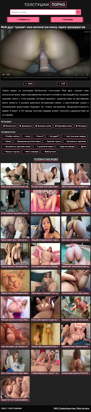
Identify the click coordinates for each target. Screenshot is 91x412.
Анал (26, 136)
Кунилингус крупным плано (17, 146)
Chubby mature (11, 136)
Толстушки (45, 4)
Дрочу (82, 146)
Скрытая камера (66, 146)
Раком (7, 141)
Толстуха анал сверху (74, 136)
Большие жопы (43, 126)
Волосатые (9, 126)
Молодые (81, 126)
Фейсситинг (49, 152)
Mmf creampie (30, 152)
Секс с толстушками (11, 408)
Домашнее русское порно (28, 141)
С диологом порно (43, 146)
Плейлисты (23, 19)
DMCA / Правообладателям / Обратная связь (71, 408)
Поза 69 (39, 136)
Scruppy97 (53, 136)
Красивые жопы (63, 126)
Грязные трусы (52, 141)
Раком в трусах (11, 152)
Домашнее (25, 126)
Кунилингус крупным (75, 141)
